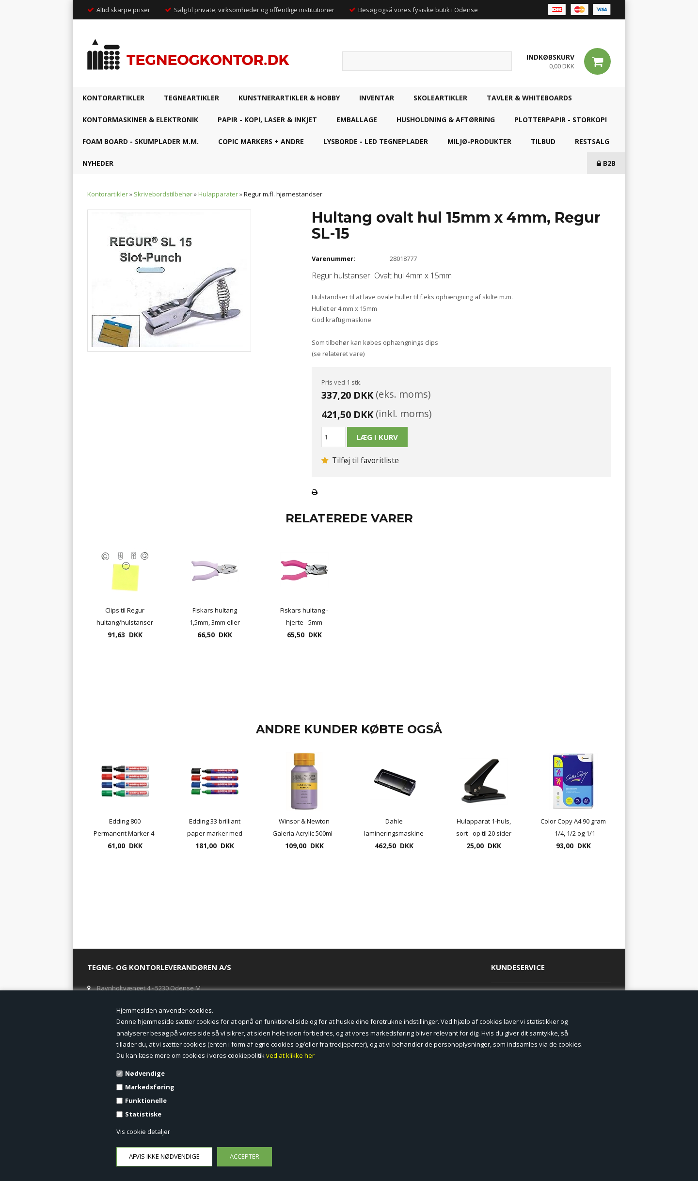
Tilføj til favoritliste (360, 460)
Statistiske (143, 1114)
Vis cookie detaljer (143, 1131)
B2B (606, 163)
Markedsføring (149, 1087)
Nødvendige (145, 1073)
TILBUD (543, 141)
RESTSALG (592, 141)
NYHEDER (97, 163)
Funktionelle (146, 1100)
